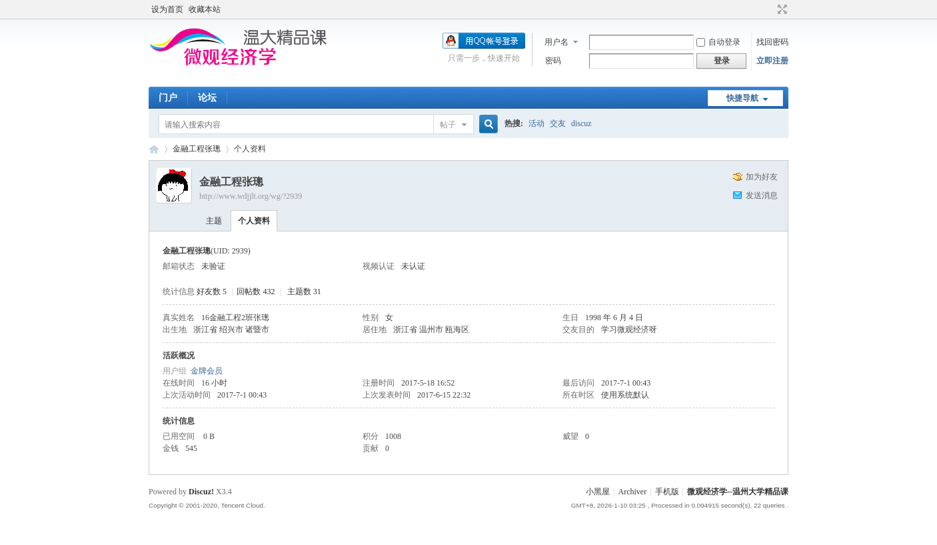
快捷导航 (742, 98)
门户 (168, 98)
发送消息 (762, 195)
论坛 (207, 98)
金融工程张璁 (197, 148)
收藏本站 (205, 9)
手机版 (667, 491)
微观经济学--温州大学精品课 (154, 149)
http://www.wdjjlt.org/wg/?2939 (250, 196)
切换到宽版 (780, 9)
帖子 (448, 124)
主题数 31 (304, 291)
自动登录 (718, 42)
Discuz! (201, 491)
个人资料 (254, 220)
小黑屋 (598, 491)
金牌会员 (207, 371)
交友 (558, 123)
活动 (536, 123)
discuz (581, 123)
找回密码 (772, 42)
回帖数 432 (256, 291)
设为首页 (167, 9)
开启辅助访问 (769, 9)
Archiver (632, 491)
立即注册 (772, 60)
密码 (553, 60)
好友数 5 (212, 291)
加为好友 (762, 176)
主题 (214, 220)
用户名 (556, 42)
